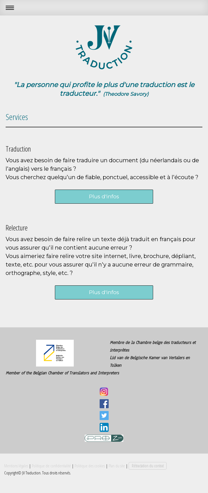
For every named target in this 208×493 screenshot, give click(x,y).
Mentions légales (16, 465)
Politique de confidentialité (51, 465)
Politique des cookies (90, 465)
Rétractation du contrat (148, 465)
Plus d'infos (104, 196)
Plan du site (117, 465)
